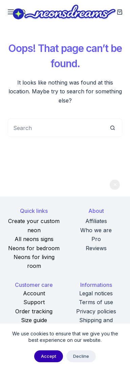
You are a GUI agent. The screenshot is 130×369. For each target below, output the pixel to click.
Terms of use (96, 302)
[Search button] (113, 127)
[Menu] (11, 12)
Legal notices (96, 293)
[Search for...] (56, 127)
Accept (48, 356)
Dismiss (115, 185)
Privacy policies (96, 311)
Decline (81, 356)
